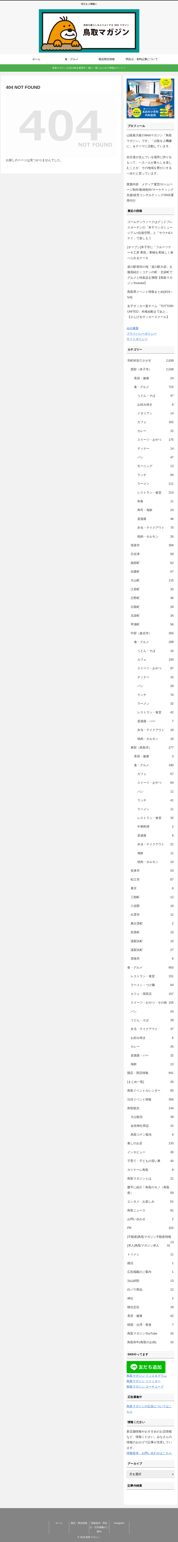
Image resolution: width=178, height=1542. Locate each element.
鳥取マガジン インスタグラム (147, 1375)
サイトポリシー (137, 339)
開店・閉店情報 (79, 1523)
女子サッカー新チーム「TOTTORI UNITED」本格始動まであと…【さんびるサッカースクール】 (150, 311)
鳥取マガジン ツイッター (144, 1381)
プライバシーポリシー (142, 333)
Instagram (119, 1523)
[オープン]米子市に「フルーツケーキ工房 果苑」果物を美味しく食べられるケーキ (150, 252)
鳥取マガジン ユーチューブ (145, 1386)
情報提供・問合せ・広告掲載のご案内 (99, 1527)
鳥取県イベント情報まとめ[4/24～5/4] (150, 294)
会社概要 (133, 328)
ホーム (58, 1523)
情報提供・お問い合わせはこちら (149, 1453)
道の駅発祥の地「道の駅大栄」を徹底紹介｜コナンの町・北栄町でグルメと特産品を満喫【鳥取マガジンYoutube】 (149, 275)
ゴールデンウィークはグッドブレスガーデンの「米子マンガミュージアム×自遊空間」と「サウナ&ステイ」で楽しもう (150, 230)
